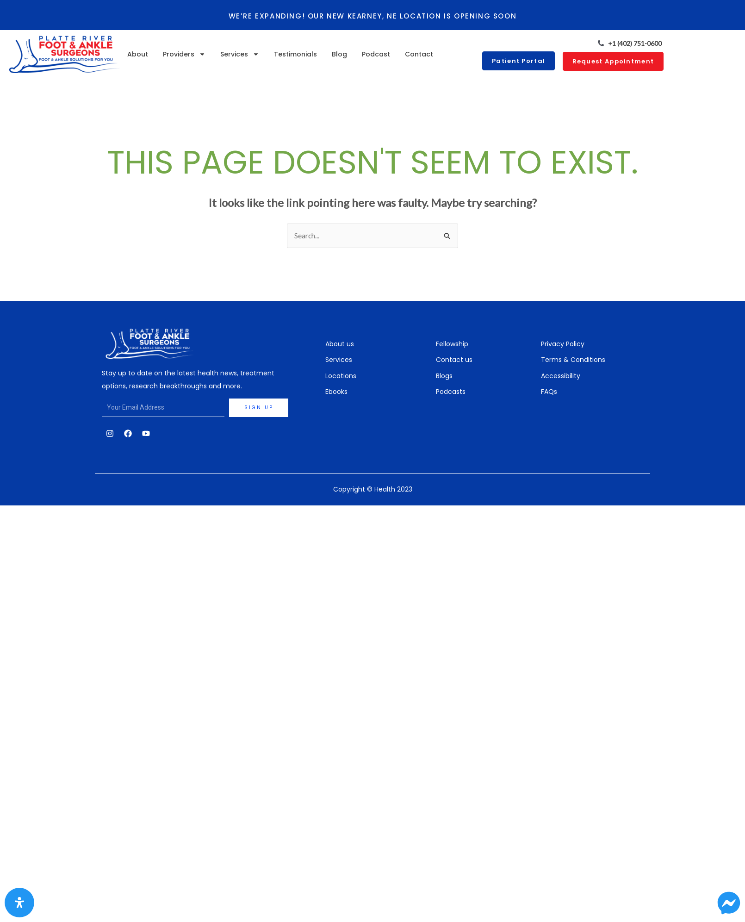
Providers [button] (184, 54)
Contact (419, 54)
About (137, 54)
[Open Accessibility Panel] (19, 902)
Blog (339, 54)
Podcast (376, 54)
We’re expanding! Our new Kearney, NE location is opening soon (372, 16)
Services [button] (239, 54)
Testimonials (295, 54)
